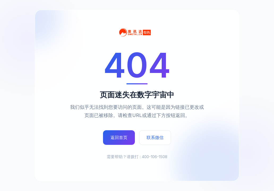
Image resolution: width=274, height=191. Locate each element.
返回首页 (118, 137)
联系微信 (155, 137)
